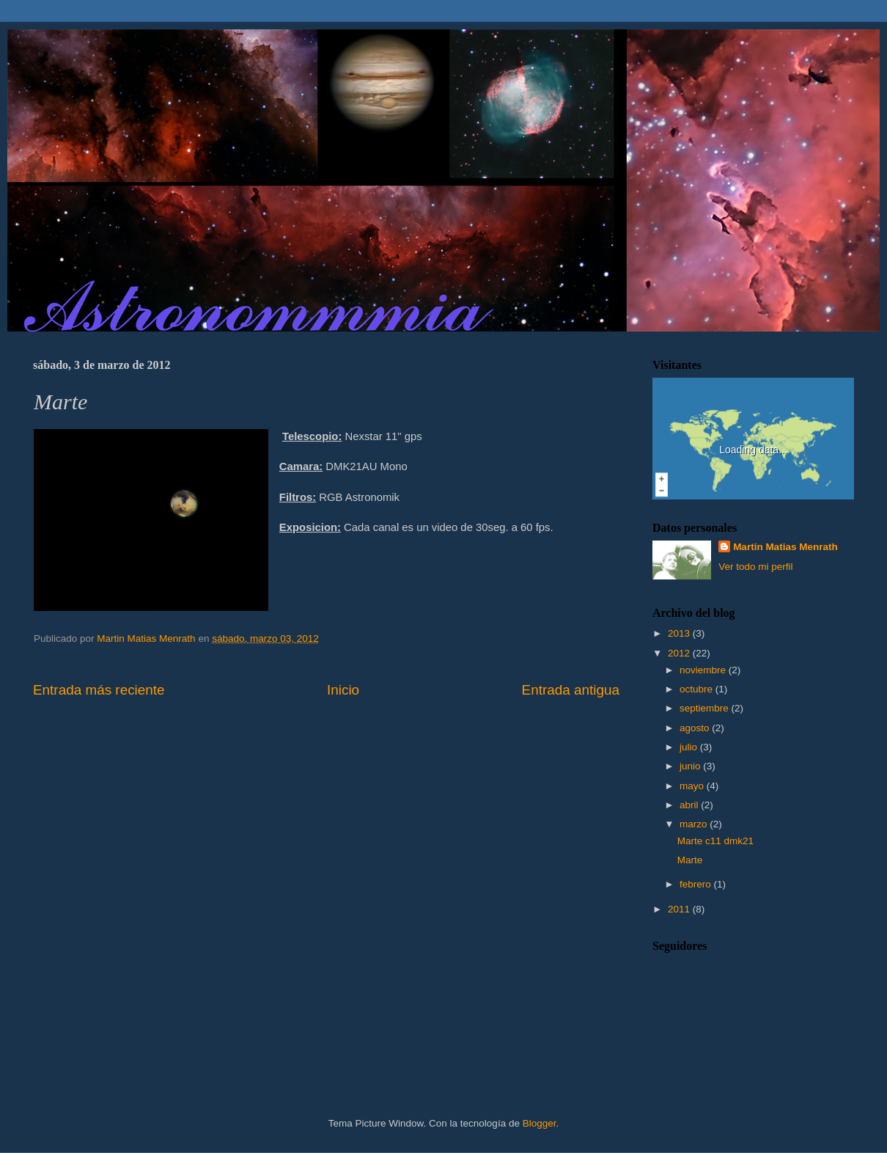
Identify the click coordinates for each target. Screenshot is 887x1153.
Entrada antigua (570, 690)
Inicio (343, 690)
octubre (697, 689)
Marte (690, 859)
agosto (696, 727)
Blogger (539, 1123)
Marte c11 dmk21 (715, 840)
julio (690, 747)
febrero (697, 884)
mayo (693, 785)
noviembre (704, 670)
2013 (680, 633)
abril (690, 804)
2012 (680, 653)
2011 (680, 909)
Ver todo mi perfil (755, 566)
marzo (695, 824)
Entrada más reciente (99, 690)
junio (691, 766)
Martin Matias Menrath (785, 546)
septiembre (706, 708)
